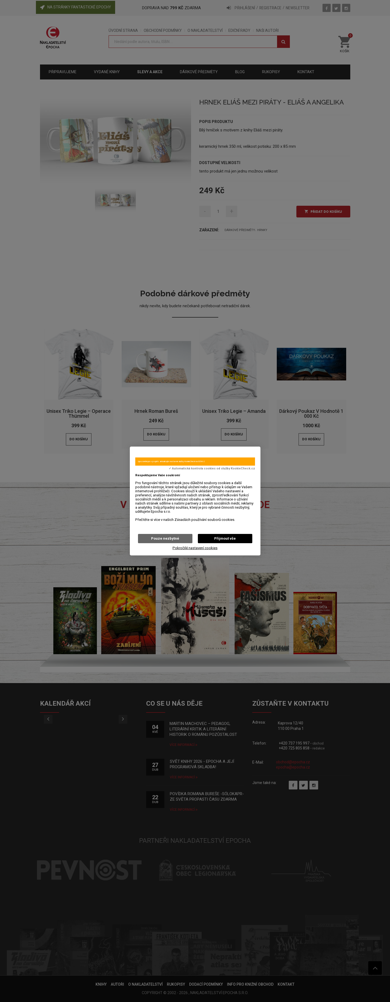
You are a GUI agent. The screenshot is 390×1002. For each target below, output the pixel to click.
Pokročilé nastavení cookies (195, 548)
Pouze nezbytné (165, 538)
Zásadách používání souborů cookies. (204, 520)
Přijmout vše (225, 538)
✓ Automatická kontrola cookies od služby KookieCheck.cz (212, 468)
